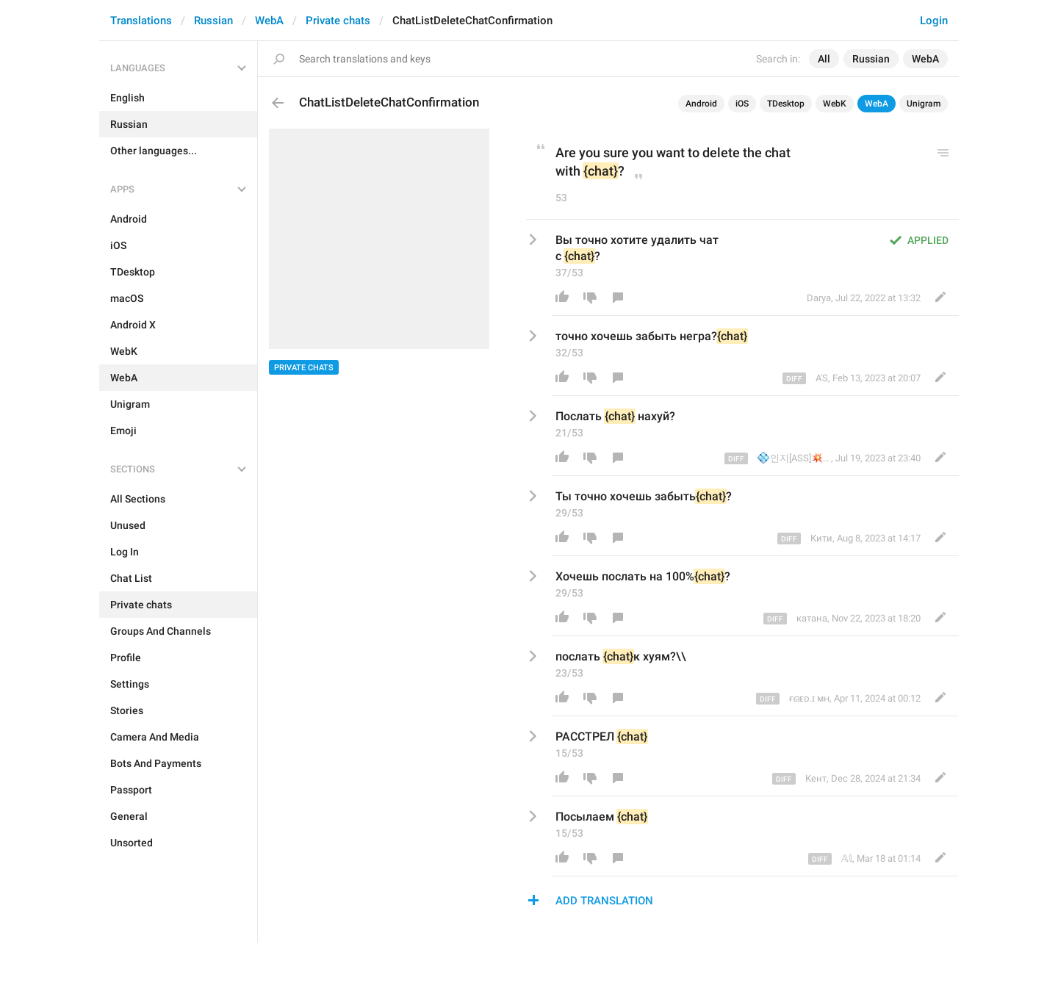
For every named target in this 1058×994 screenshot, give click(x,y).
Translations (141, 20)
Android (701, 103)
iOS (742, 103)
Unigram (923, 103)
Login (934, 20)
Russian (213, 20)
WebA (269, 20)
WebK (834, 103)
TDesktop (786, 103)
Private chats (338, 20)
